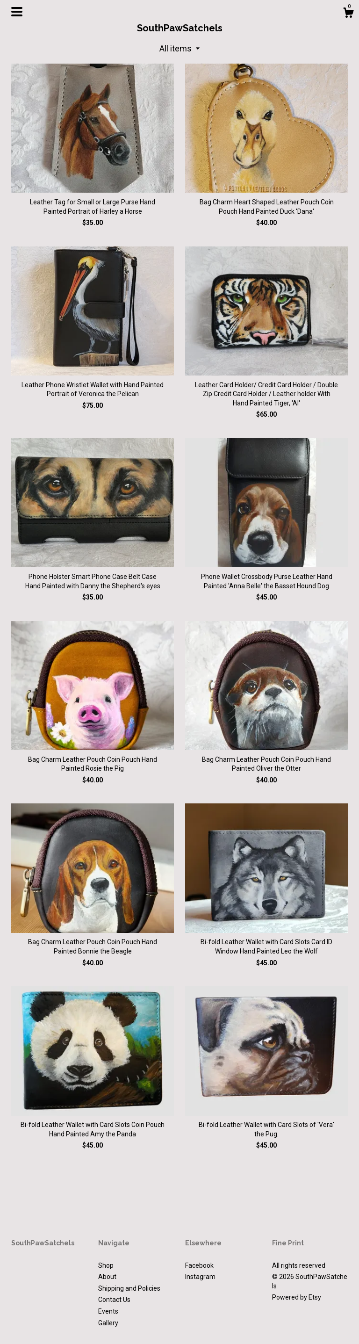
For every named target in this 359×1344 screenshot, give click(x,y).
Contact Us (114, 1299)
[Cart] (348, 14)
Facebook (199, 1265)
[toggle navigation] (16, 11)
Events (108, 1311)
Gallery (108, 1323)
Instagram (200, 1276)
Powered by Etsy (296, 1297)
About (107, 1276)
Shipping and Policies (129, 1288)
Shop (106, 1265)
